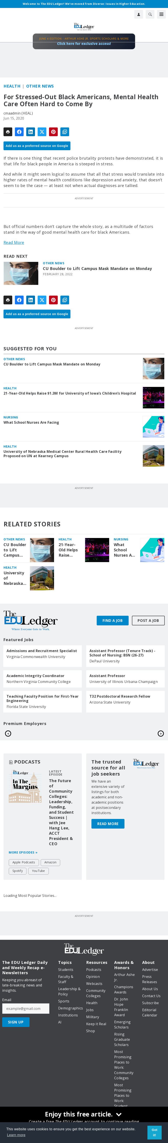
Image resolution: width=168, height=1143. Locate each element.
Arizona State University (109, 702)
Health (12, 86)
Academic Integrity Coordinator (36, 676)
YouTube (38, 880)
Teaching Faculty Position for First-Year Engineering (43, 698)
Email (6, 1010)
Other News (40, 86)
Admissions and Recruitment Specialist (42, 651)
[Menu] (161, 14)
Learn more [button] (16, 1135)
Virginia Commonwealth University (36, 656)
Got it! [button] (155, 1132)
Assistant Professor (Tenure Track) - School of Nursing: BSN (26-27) (122, 653)
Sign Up (16, 1032)
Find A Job (113, 620)
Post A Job (148, 620)
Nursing (11, 417)
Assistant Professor (107, 676)
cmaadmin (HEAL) (18, 113)
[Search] (150, 14)
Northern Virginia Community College (39, 681)
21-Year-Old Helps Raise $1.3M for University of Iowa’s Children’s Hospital (70, 393)
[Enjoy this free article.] (84, 1114)
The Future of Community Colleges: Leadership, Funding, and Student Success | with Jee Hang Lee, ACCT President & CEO (61, 822)
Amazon (50, 872)
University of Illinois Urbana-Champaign (123, 681)
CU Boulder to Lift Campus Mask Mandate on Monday (97, 268)
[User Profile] (138, 14)
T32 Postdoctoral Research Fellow (119, 696)
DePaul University (104, 661)
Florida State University (26, 706)
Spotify (17, 880)
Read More (14, 242)
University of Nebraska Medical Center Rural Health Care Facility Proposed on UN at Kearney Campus (62, 453)
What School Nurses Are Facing (31, 422)
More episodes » (23, 862)
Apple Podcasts (23, 872)
